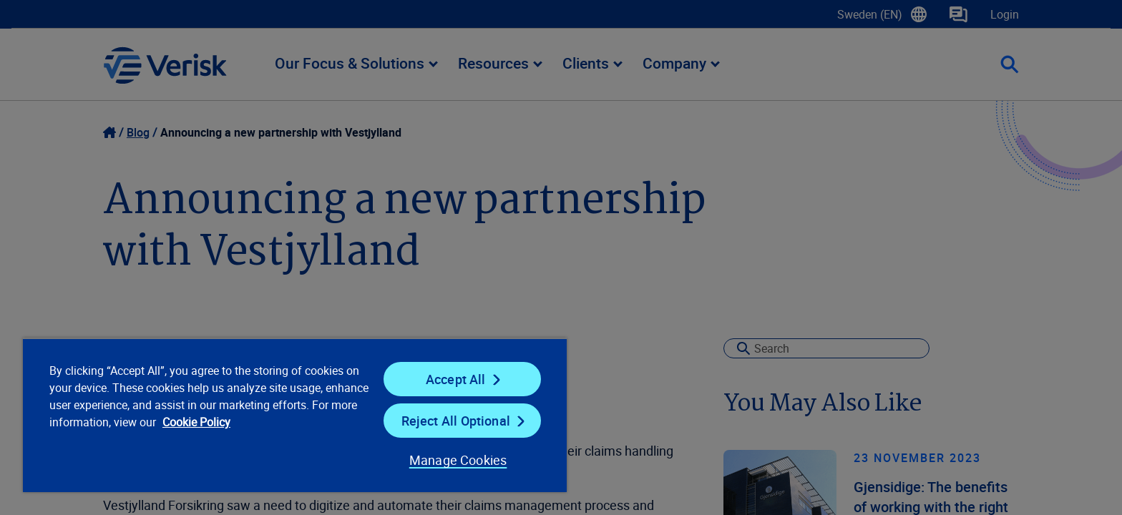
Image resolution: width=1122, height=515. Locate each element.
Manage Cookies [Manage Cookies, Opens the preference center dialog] (458, 460)
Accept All (456, 379)
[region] (295, 415)
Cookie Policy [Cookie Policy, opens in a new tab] (196, 422)
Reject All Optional (455, 420)
